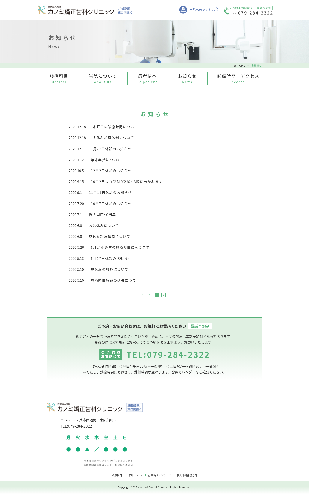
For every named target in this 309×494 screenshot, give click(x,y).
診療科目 (117, 475)
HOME (241, 65)
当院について (135, 475)
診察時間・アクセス (159, 475)
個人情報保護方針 (187, 475)
